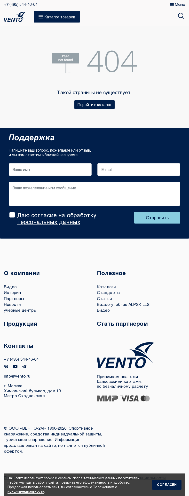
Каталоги (106, 286)
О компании (22, 272)
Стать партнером (122, 323)
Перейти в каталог (94, 104)
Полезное (111, 272)
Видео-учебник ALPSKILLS (123, 304)
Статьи (104, 298)
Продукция (20, 323)
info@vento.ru (17, 376)
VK (6, 366)
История (12, 292)
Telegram (24, 366)
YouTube (15, 366)
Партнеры (14, 298)
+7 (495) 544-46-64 (21, 4)
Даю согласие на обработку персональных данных (56, 218)
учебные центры (20, 310)
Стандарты (108, 292)
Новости (12, 304)
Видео (10, 286)
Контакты (18, 345)
